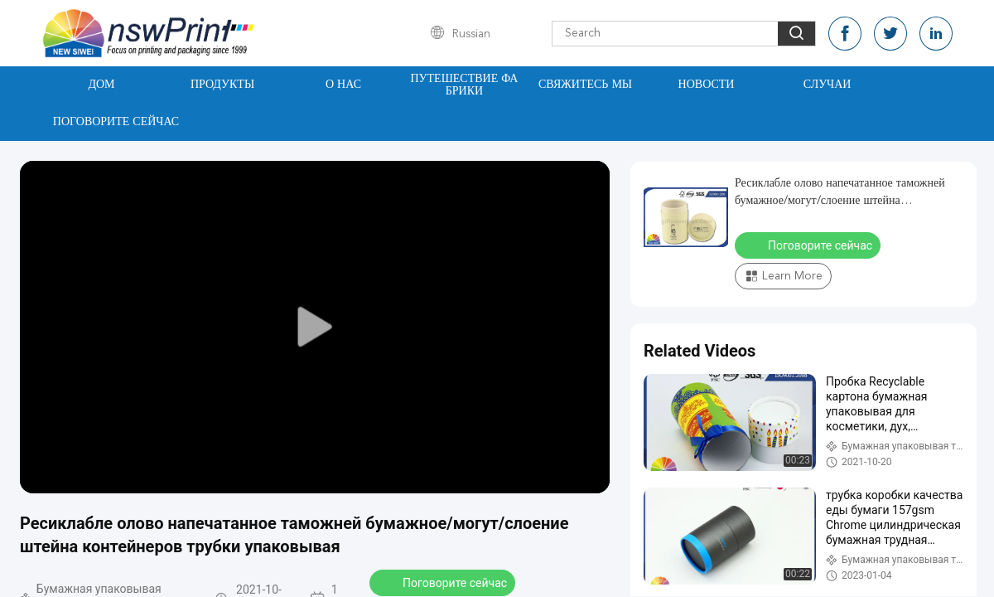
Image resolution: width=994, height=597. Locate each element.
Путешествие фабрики (465, 85)
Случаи (827, 84)
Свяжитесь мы (585, 84)
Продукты (222, 84)
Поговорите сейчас (116, 122)
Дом (101, 84)
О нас (343, 84)
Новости (706, 84)
